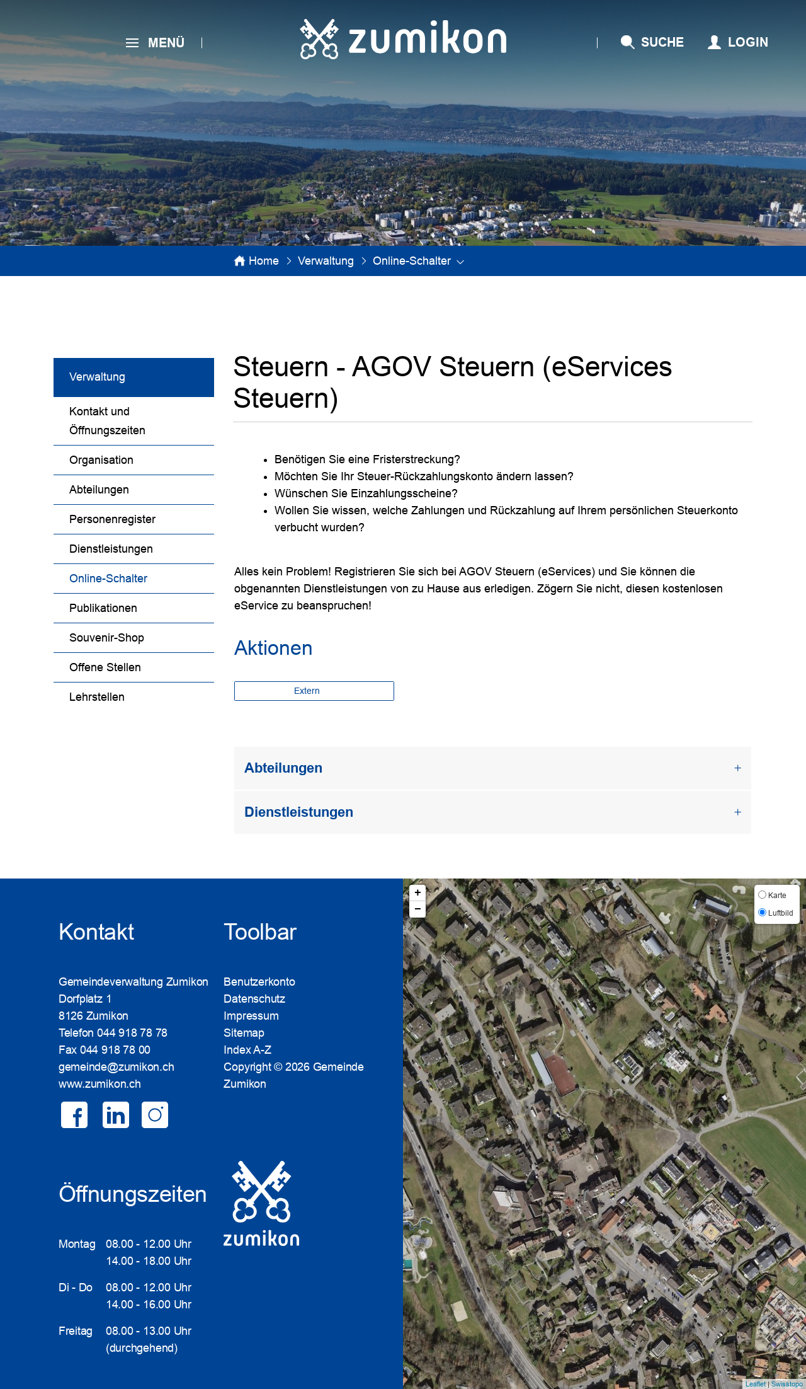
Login (748, 42)
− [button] (417, 909)
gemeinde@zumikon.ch (116, 1067)
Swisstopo (787, 1384)
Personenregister (112, 519)
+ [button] (417, 893)
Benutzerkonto (259, 982)
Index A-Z (247, 1050)
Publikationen (103, 608)
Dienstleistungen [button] (298, 812)
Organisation (101, 460)
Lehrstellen (97, 697)
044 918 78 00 (115, 1050)
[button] (326, 261)
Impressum (251, 1016)
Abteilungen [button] (283, 768)
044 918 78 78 (132, 1033)
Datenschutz (254, 999)
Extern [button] (308, 691)
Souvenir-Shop (106, 637)
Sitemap (244, 1033)
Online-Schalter (140, 577)
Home (264, 261)
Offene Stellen (105, 667)
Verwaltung (97, 377)
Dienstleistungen (111, 549)
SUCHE (662, 42)
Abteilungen (99, 489)
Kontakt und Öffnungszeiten (107, 421)
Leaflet (756, 1384)
